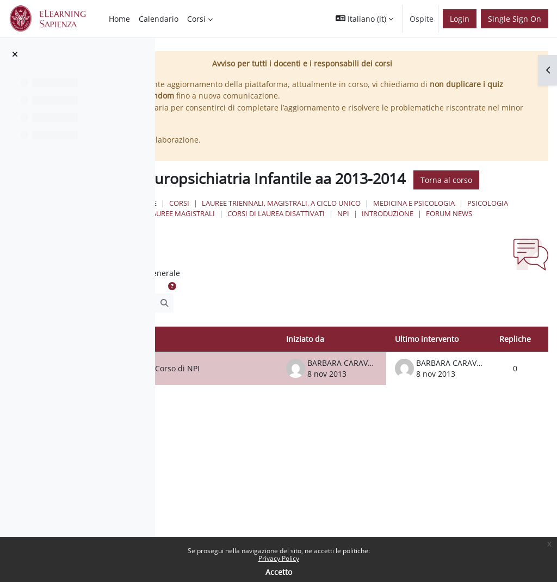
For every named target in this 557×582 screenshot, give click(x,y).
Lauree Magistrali (429, 231)
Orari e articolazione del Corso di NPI (222, 400)
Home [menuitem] (119, 19)
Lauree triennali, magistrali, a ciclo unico (381, 221)
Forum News (470, 242)
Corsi (280, 221)
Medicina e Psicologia (289, 231)
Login (459, 19)
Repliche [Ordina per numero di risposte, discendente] (515, 367)
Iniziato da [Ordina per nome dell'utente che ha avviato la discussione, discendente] (305, 367)
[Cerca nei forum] (220, 331)
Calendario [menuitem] (158, 19)
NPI (364, 242)
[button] (364, 19)
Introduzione (409, 242)
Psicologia (363, 231)
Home (246, 221)
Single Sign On (514, 19)
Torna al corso (273, 197)
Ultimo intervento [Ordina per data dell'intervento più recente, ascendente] (427, 367)
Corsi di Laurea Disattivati (297, 242)
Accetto (278, 572)
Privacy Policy (278, 558)
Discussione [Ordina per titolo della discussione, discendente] (198, 367)
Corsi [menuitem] (196, 19)
